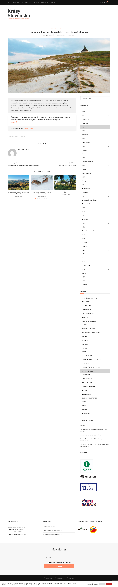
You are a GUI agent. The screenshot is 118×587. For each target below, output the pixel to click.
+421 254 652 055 (18, 529)
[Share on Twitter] (42, 143)
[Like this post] (38, 143)
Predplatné (44, 2)
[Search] (109, 2)
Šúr (65, 192)
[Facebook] (100, 4)
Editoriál (82, 425)
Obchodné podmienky (49, 527)
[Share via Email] (45, 143)
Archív (36, 2)
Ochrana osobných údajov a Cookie (52, 530)
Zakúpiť (14, 122)
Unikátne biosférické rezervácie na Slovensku (18, 193)
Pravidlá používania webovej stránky (53, 534)
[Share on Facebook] (40, 143)
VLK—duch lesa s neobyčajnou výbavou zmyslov (42, 193)
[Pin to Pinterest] (43, 143)
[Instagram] (102, 4)
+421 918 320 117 (17, 532)
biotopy (23, 136)
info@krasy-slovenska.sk (19, 534)
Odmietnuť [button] (102, 584)
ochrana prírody (13, 136)
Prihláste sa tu (28, 129)
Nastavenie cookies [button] (92, 584)
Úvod (9, 2)
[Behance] (104, 4)
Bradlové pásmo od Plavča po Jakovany (91, 435)
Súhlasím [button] (109, 584)
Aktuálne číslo (26, 2)
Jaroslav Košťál (50, 35)
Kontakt (53, 2)
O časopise (16, 2)
